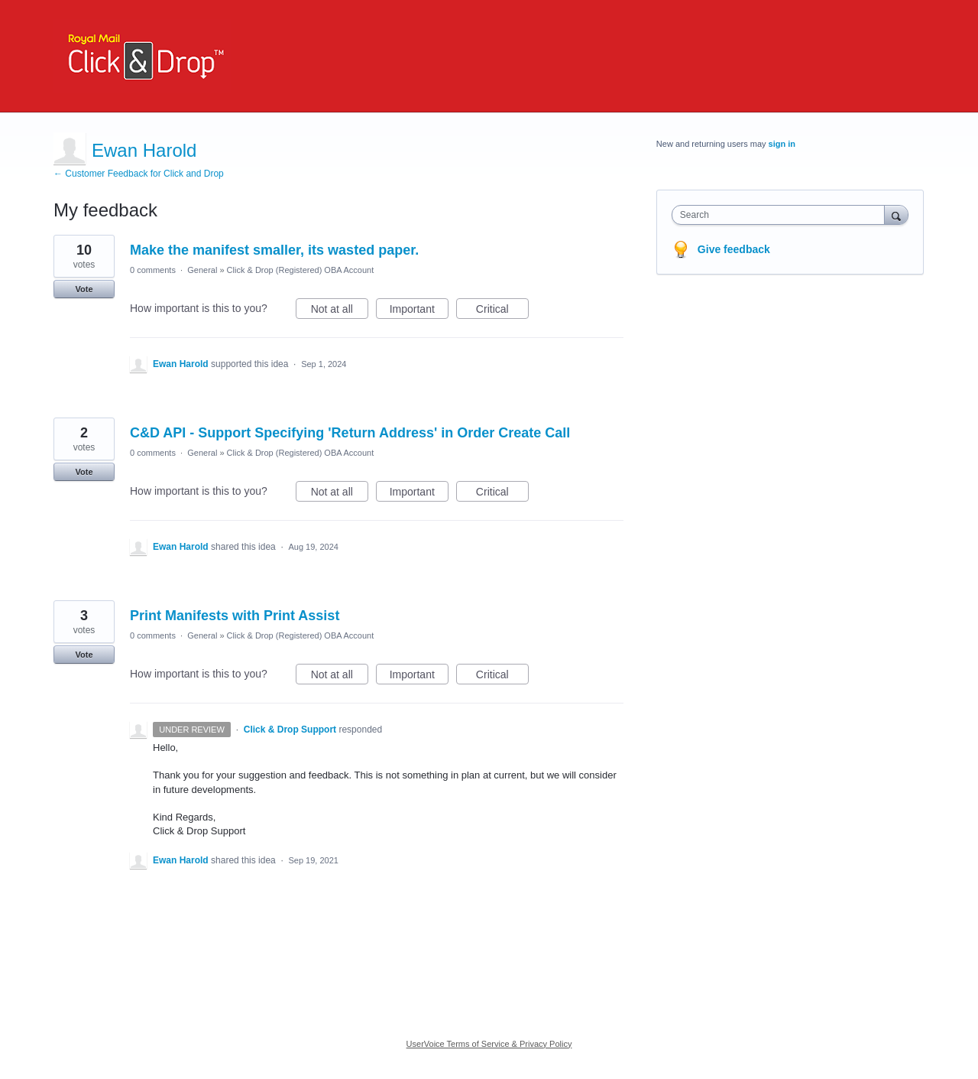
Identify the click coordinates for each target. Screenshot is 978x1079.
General (202, 270)
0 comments (153, 270)
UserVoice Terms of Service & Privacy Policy (489, 1043)
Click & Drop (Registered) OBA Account (300, 270)
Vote (83, 289)
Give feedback (734, 249)
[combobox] (782, 215)
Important (419, 311)
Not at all (339, 311)
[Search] (896, 214)
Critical (502, 311)
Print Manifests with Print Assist (234, 615)
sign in (782, 143)
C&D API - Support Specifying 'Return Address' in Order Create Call (350, 432)
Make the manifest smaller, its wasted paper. (274, 250)
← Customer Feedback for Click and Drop (138, 173)
